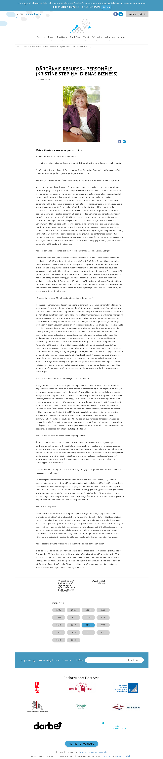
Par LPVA (75, 37)
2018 (58, 625)
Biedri (86, 37)
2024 (88, 610)
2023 (103, 610)
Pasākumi (62, 37)
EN (21, 14)
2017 (73, 625)
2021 (73, 617)
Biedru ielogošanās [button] (137, 14)
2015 (103, 625)
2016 (88, 625)
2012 (88, 632)
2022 (58, 617)
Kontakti (122, 37)
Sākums (41, 37)
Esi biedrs (97, 37)
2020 (88, 617)
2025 (73, 610)
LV (17, 14)
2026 (58, 610)
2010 (58, 640)
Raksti (51, 37)
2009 (73, 640)
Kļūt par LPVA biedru (81, 743)
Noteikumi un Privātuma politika (93, 752)
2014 (58, 632)
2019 (103, 617)
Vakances (110, 37)
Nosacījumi (108, 756)
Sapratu (106, 7)
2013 (73, 632)
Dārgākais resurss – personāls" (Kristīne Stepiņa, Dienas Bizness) (61, 47)
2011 (103, 632)
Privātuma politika (123, 756)
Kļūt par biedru (33, 14)
